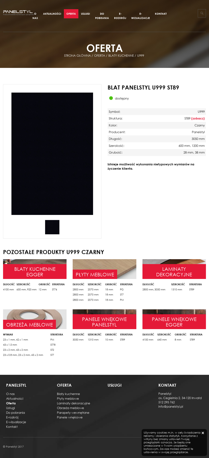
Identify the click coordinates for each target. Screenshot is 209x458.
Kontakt (161, 13)
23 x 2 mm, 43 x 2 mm (15, 350)
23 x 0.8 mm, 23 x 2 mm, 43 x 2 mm (23, 355)
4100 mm (8, 289)
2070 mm (93, 289)
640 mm (162, 339)
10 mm (109, 339)
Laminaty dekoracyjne (73, 403)
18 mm (109, 289)
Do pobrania (102, 16)
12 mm (43, 289)
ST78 (53, 344)
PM (122, 300)
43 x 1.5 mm (10, 344)
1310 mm (176, 289)
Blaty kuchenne (68, 394)
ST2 (52, 350)
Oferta (71, 13)
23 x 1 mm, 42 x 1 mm (15, 339)
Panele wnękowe (70, 417)
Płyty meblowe (68, 398)
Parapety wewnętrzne (73, 412)
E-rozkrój (120, 16)
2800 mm (78, 289)
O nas (35, 16)
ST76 (54, 289)
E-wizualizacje (140, 16)
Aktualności (52, 13)
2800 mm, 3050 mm (153, 289)
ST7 (122, 294)
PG (121, 289)
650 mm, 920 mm (27, 289)
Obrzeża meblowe (70, 408)
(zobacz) (198, 118)
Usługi (85, 13)
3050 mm (78, 339)
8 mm (178, 339)
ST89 (191, 289)
